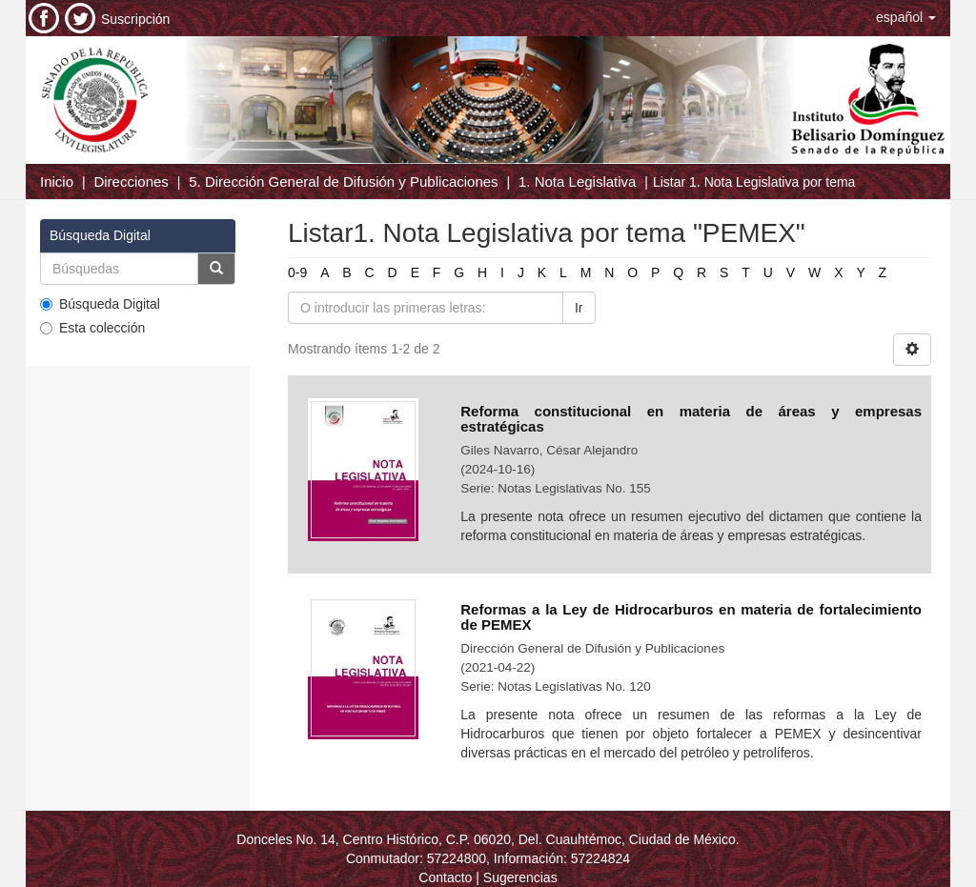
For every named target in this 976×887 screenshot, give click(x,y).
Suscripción (135, 19)
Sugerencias (520, 877)
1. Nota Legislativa (577, 181)
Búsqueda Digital (100, 304)
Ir (579, 307)
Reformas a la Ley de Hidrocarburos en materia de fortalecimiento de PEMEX (691, 617)
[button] (906, 17)
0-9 (297, 272)
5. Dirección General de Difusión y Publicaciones (343, 181)
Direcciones (130, 181)
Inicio (56, 181)
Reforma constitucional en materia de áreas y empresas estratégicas (691, 419)
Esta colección (92, 327)
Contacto (445, 877)
